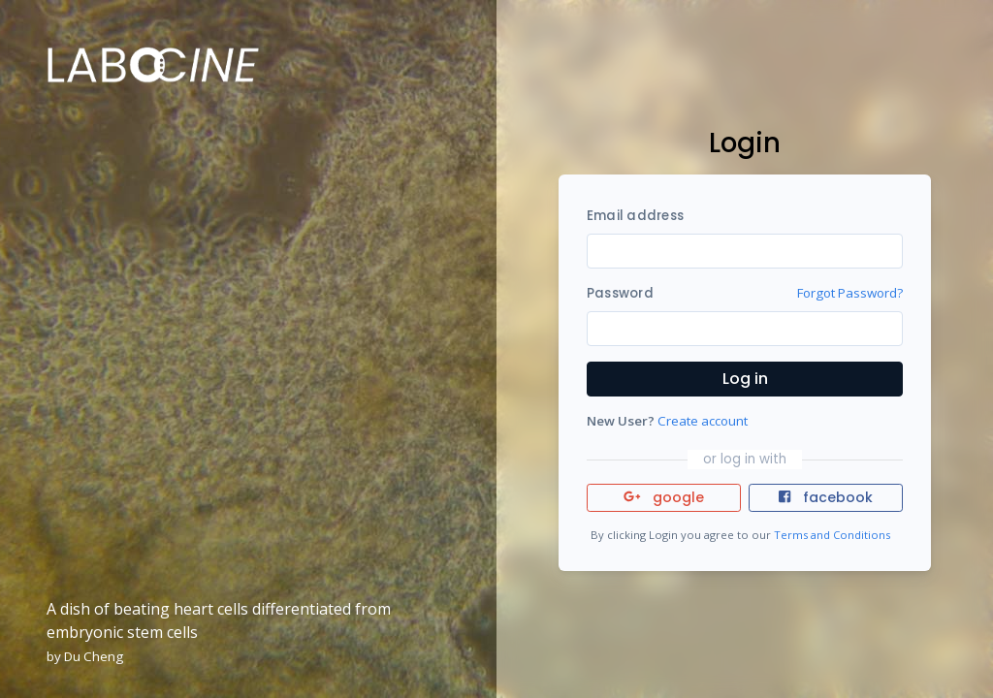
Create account (702, 420)
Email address (635, 215)
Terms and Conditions (832, 534)
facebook (825, 497)
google (664, 497)
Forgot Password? (850, 292)
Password (620, 293)
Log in (745, 378)
